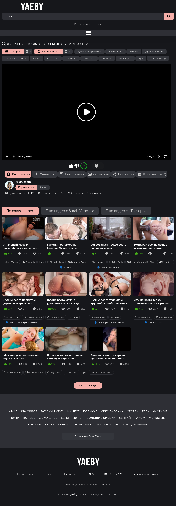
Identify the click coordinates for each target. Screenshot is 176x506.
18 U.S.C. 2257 (113, 474)
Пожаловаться (74, 174)
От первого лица (15, 58)
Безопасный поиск (145, 474)
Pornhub (29, 262)
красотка (52, 58)
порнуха (90, 411)
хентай (125, 417)
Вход (99, 24)
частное (160, 411)
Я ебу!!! (150, 156)
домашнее (48, 417)
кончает (107, 58)
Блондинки (116, 51)
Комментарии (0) (154, 174)
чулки (50, 424)
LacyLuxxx (53, 372)
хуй (141, 58)
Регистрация (82, 24)
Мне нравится (71, 166)
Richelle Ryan (55, 262)
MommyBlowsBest (36, 372)
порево (29, 417)
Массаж (43, 262)
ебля (65, 417)
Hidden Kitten (142, 317)
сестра (132, 411)
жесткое (104, 424)
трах (146, 411)
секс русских (112, 411)
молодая (71, 58)
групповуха (83, 424)
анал (13, 411)
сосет (36, 58)
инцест (73, 411)
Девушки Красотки (89, 51)
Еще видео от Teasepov (126, 211)
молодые (157, 417)
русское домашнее (131, 424)
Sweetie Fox (98, 317)
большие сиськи (101, 417)
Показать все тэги (88, 436)
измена (34, 424)
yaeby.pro (76, 494)
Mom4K (164, 262)
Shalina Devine (33, 317)
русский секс (52, 411)
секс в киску (158, 58)
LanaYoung (11, 262)
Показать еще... (88, 385)
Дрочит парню (154, 51)
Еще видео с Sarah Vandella (70, 211)
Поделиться (126, 174)
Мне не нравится (76, 166)
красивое (29, 411)
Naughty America (79, 262)
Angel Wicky (11, 317)
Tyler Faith (116, 262)
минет (77, 417)
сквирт (64, 424)
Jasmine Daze (12, 372)
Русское (73, 317)
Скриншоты (101, 174)
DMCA (89, 474)
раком (139, 417)
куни (15, 417)
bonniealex (98, 262)
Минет (134, 51)
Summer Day (164, 317)
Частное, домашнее (101, 372)
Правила (69, 474)
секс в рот (125, 58)
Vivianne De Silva (144, 262)
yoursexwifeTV (55, 317)
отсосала (89, 58)
